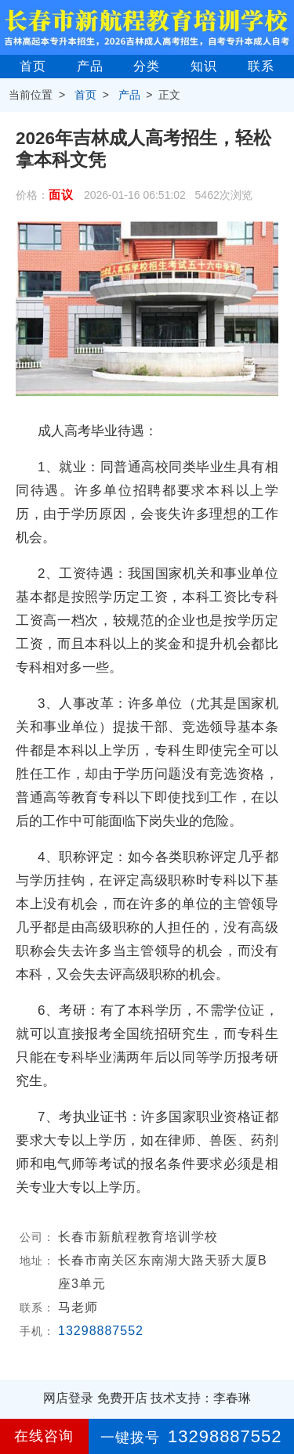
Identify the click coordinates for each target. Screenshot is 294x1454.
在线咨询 (44, 1436)
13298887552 (100, 1330)
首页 (33, 66)
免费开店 (122, 1398)
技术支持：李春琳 (201, 1398)
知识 (204, 66)
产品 (90, 66)
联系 (261, 66)
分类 (146, 66)
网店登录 (68, 1398)
